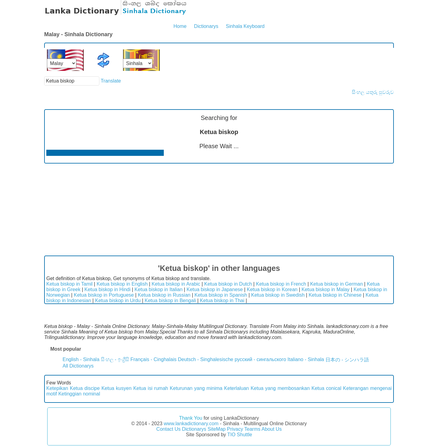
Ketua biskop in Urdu (118, 300)
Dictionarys (206, 26)
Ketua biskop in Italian (159, 289)
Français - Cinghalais (153, 359)
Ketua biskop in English (122, 284)
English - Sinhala (81, 359)
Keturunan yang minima (196, 388)
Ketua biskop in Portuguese (104, 295)
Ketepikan (57, 388)
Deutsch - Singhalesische (205, 359)
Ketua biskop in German (336, 284)
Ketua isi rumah (150, 388)
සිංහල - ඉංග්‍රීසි (115, 359)
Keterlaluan (236, 388)
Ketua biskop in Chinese (335, 295)
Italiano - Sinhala (305, 359)
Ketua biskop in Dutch (228, 284)
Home (179, 26)
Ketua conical (326, 388)
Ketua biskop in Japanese (214, 289)
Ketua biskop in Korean (272, 289)
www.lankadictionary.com (191, 423)
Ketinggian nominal (79, 393)
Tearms (252, 429)
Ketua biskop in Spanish (220, 295)
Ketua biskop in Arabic (176, 284)
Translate (111, 80)
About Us (272, 429)
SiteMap (217, 429)
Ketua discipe (85, 388)
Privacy (235, 429)
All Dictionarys (78, 365)
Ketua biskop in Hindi (107, 289)
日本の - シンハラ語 (347, 359)
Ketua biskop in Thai (222, 300)
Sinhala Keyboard (245, 26)
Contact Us (168, 429)
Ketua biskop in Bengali (170, 300)
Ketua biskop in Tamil (69, 284)
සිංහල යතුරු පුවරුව (373, 92)
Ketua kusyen (117, 388)
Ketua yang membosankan (280, 388)
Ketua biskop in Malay (326, 289)
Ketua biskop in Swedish (278, 295)
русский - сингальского (260, 359)
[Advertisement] (219, 209)
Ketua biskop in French (281, 284)
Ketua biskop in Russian (164, 295)
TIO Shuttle (239, 434)
